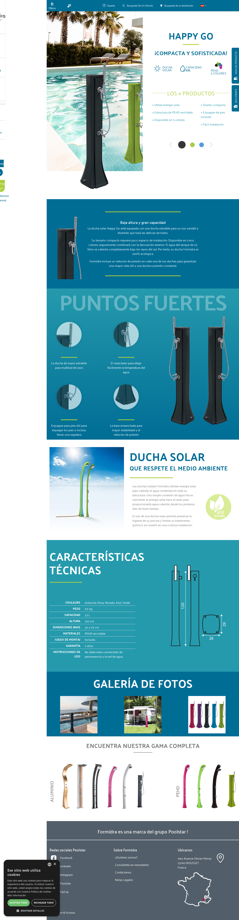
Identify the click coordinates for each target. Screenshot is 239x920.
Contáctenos (18, 104)
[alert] (32, 888)
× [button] (54, 864)
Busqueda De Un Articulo (137, 5)
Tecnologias (18, 60)
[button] (203, 5)
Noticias (15, 90)
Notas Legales (124, 879)
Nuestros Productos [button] (23, 45)
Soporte (109, 5)
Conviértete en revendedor (23, 147)
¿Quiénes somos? (21, 75)
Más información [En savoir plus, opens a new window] (16, 895)
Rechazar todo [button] (44, 902)
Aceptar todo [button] (18, 902)
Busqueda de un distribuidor (23, 136)
